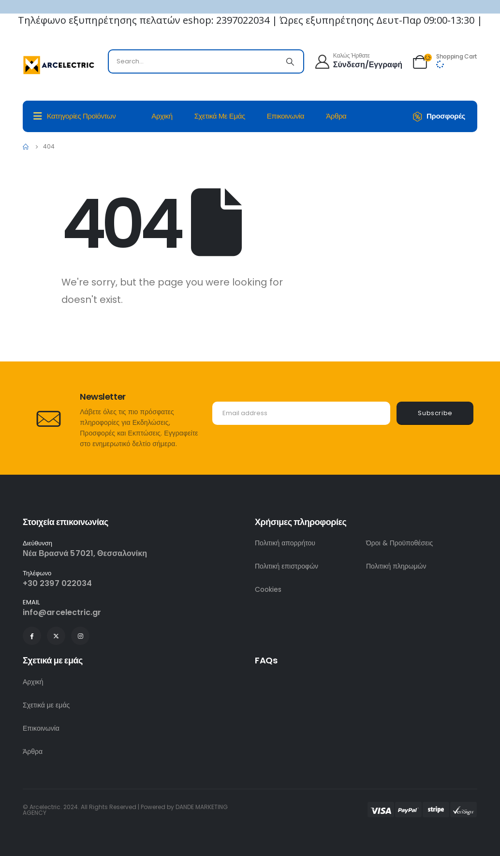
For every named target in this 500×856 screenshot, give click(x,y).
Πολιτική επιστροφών (286, 566)
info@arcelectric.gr (62, 612)
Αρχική (161, 116)
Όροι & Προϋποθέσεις (399, 543)
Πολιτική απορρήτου (285, 543)
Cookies (268, 589)
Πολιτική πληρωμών (396, 566)
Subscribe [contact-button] (435, 413)
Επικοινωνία (285, 116)
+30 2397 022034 (57, 583)
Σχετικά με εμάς (219, 116)
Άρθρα (336, 116)
